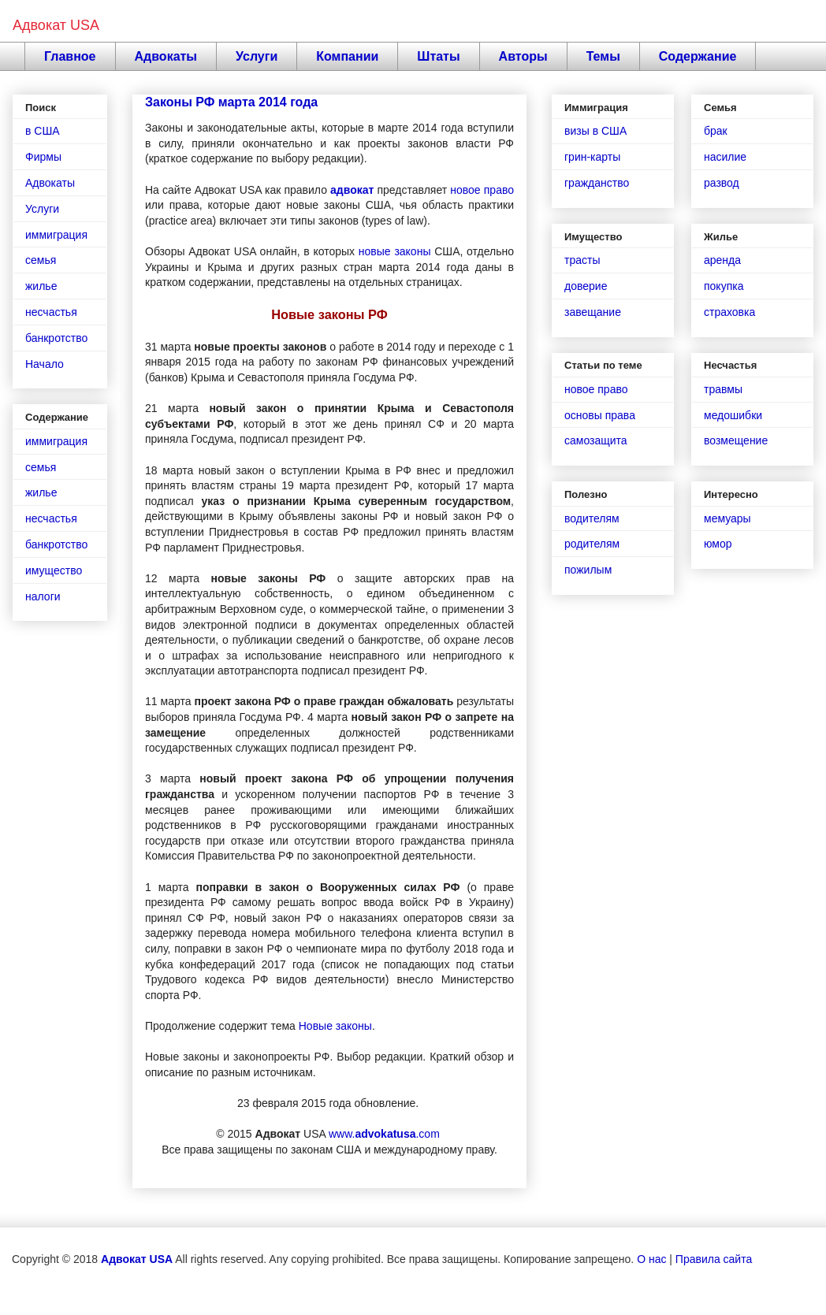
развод (721, 182)
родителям (592, 543)
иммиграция (56, 234)
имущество (53, 570)
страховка (729, 312)
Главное (70, 56)
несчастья (51, 312)
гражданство (596, 182)
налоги (43, 596)
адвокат (352, 190)
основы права (599, 415)
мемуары (727, 518)
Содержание (698, 56)
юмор (718, 543)
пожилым (588, 569)
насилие (725, 156)
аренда (722, 260)
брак (715, 130)
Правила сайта (713, 1259)
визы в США (595, 130)
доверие (585, 286)
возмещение (736, 440)
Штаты (438, 56)
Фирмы (43, 156)
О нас (651, 1259)
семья (40, 260)
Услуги (256, 56)
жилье (41, 286)
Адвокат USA (56, 25)
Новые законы (335, 1026)
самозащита (595, 440)
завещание (592, 312)
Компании (347, 56)
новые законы (395, 251)
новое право (482, 190)
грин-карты (592, 156)
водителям (592, 518)
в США (42, 130)
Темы (603, 56)
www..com (384, 1133)
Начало (44, 364)
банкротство (56, 338)
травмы (723, 389)
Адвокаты (166, 56)
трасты (582, 260)
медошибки (733, 415)
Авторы (523, 56)
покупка (723, 286)
